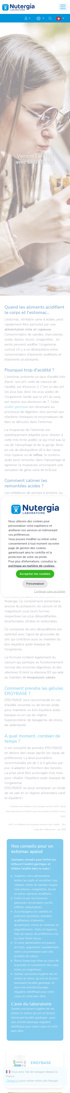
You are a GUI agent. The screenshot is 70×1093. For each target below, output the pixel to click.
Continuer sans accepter (49, 591)
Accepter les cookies (35, 574)
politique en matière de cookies (31, 566)
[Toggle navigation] (63, 7)
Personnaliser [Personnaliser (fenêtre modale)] (35, 584)
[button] (27, 18)
